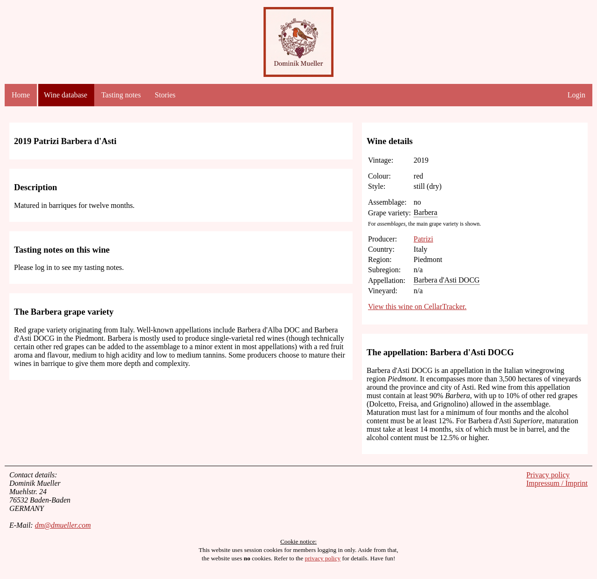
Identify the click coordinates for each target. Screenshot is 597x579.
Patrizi (423, 239)
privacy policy (323, 558)
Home (21, 95)
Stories (165, 95)
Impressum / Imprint (557, 483)
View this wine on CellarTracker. (417, 306)
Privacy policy (547, 475)
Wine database (65, 95)
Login (576, 95)
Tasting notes (121, 95)
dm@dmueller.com (63, 525)
